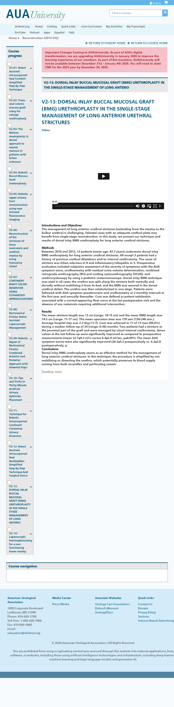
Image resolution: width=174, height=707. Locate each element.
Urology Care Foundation (112, 604)
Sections (143, 616)
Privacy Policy (147, 612)
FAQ (71, 32)
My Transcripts (136, 26)
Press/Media (60, 604)
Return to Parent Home (107, 43)
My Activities (114, 26)
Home (39, 26)
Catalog (52, 26)
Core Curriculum (91, 26)
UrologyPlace (104, 612)
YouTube (19, 32)
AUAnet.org (22, 26)
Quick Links (68, 26)
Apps (47, 32)
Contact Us (145, 604)
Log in (157, 3)
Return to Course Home (149, 43)
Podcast (34, 32)
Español (59, 32)
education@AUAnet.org (23, 633)
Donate (143, 608)
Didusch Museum (107, 608)
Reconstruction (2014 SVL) (40, 38)
